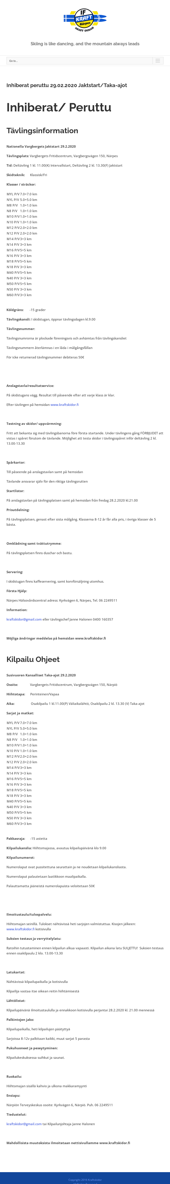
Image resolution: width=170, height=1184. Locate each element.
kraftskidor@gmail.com (24, 619)
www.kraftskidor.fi (65, 404)
